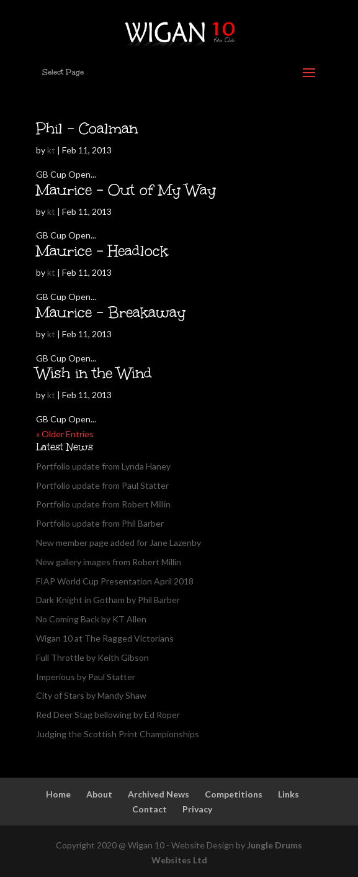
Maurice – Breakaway (111, 312)
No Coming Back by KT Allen (91, 619)
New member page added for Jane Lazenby (118, 542)
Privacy (197, 809)
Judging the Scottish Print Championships (117, 734)
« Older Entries (65, 434)
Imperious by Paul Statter (85, 676)
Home (58, 794)
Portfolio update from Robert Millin (103, 504)
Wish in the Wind (94, 373)
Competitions (233, 794)
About (99, 794)
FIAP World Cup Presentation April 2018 (115, 581)
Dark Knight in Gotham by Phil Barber (108, 599)
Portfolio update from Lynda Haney (103, 466)
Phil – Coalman (87, 128)
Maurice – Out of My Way (126, 189)
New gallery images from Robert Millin (108, 562)
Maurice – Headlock (102, 250)
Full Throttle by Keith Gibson (92, 657)
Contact (149, 809)
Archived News (158, 794)
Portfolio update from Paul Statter (102, 485)
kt (51, 150)
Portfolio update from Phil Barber (100, 523)
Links (288, 794)
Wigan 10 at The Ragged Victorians (105, 638)
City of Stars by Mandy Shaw (91, 695)
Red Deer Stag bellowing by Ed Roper (108, 714)
